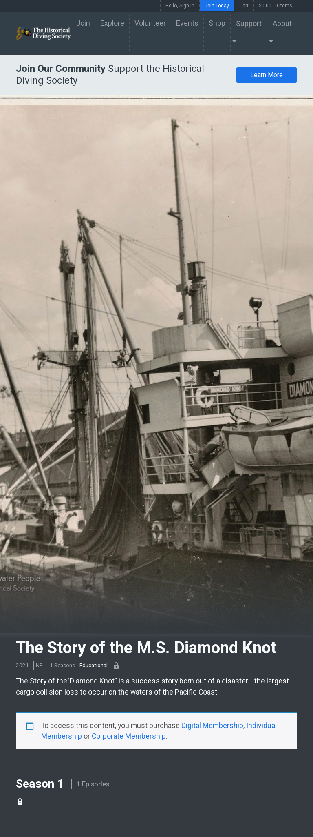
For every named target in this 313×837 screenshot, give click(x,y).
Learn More (266, 75)
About (282, 24)
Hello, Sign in (179, 5)
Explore (112, 23)
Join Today (217, 5)
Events (187, 23)
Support (249, 24)
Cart (244, 5)
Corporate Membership (129, 736)
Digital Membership (212, 726)
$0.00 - (275, 5)
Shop (217, 23)
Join (83, 23)
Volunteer (150, 23)
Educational (93, 665)
